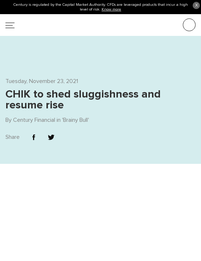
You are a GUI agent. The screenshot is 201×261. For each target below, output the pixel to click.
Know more (111, 9)
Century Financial (34, 105)
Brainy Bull (75, 105)
